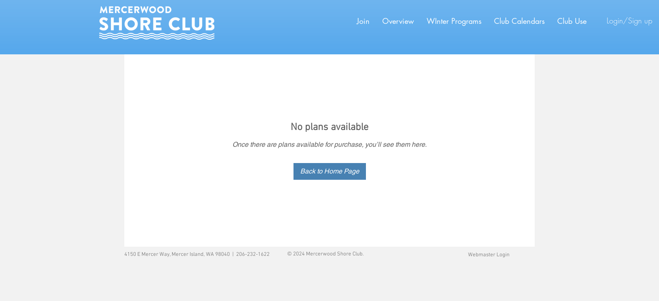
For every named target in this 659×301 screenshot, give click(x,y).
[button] (454, 21)
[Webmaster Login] (488, 255)
